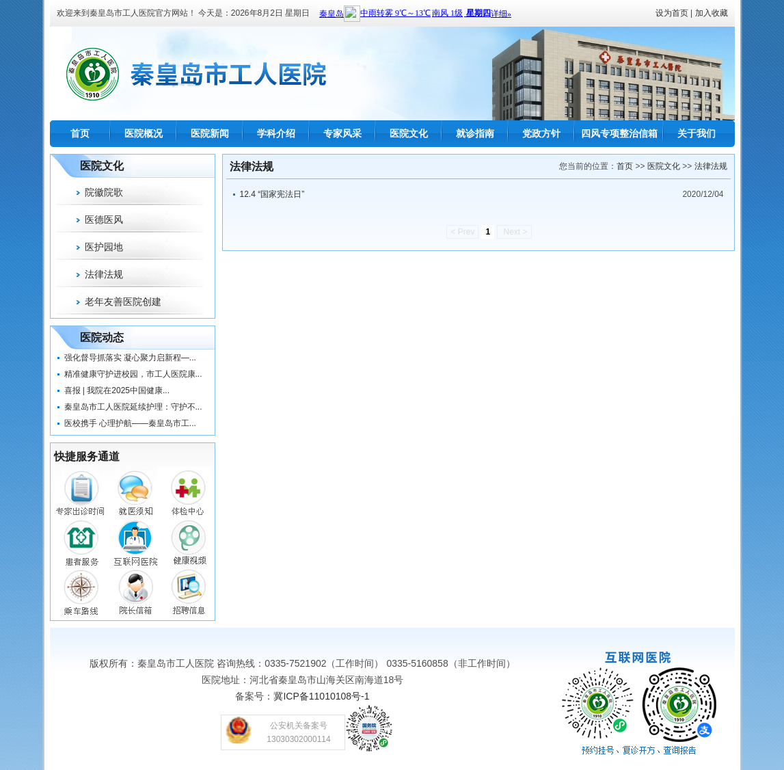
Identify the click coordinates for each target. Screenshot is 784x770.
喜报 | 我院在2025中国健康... (117, 390)
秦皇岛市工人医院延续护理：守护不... (133, 407)
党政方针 (541, 133)
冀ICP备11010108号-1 (321, 696)
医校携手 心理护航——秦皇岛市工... (130, 423)
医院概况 (143, 133)
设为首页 (671, 13)
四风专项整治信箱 (619, 133)
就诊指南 (475, 133)
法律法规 (104, 274)
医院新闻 (210, 133)
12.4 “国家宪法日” (272, 194)
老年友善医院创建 (123, 301)
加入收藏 (711, 13)
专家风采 (342, 133)
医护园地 (104, 246)
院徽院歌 (104, 192)
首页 (80, 133)
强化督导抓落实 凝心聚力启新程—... (130, 357)
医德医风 (104, 219)
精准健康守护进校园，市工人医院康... (133, 374)
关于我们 (696, 133)
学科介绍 (276, 133)
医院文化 (409, 133)
